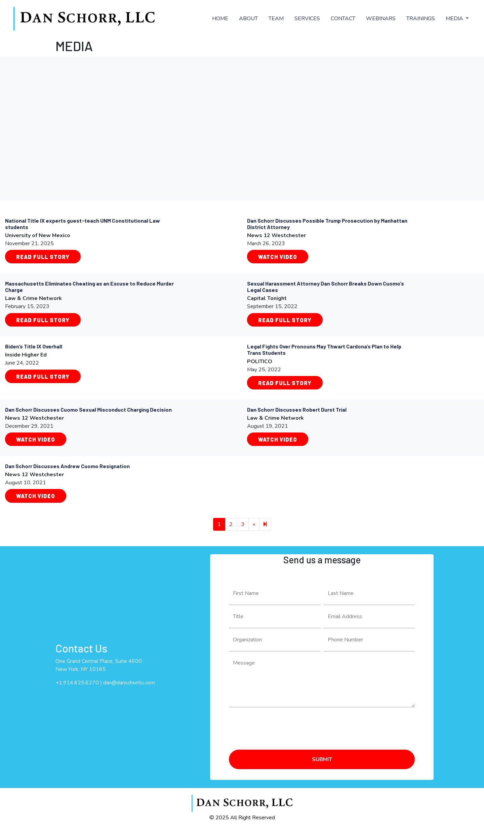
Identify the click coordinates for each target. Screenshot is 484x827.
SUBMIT (322, 759)
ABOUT (248, 18)
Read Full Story (43, 257)
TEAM (276, 18)
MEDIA (455, 18)
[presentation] (280, 726)
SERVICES (307, 18)
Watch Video (277, 257)
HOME (220, 18)
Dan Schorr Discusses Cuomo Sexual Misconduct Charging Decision (88, 409)
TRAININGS (420, 18)
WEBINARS (381, 18)
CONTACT (343, 18)
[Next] (265, 524)
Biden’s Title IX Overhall (33, 346)
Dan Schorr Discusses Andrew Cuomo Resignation (67, 466)
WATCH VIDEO (35, 439)
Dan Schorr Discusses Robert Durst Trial (297, 409)
